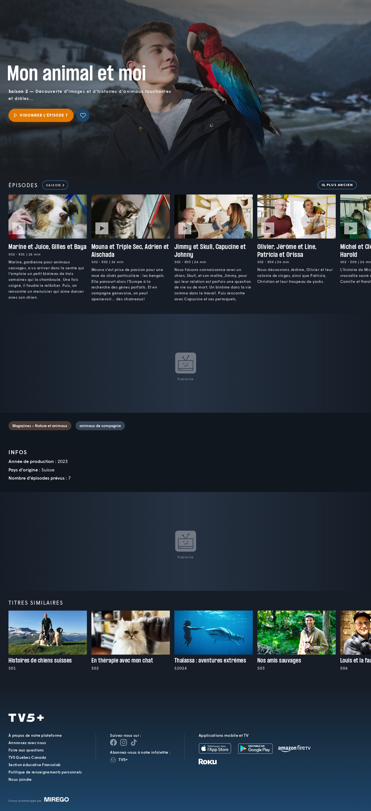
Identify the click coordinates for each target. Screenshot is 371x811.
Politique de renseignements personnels (45, 772)
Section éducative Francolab (34, 764)
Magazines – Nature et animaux (39, 425)
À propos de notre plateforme (35, 735)
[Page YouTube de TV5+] (133, 742)
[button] (271, 18)
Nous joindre (20, 779)
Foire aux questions (26, 750)
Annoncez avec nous (27, 742)
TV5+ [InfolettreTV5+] (123, 759)
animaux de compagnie (100, 425)
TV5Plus (36, 13)
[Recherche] (348, 18)
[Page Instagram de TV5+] (123, 742)
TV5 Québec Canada (27, 757)
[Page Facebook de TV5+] (113, 742)
